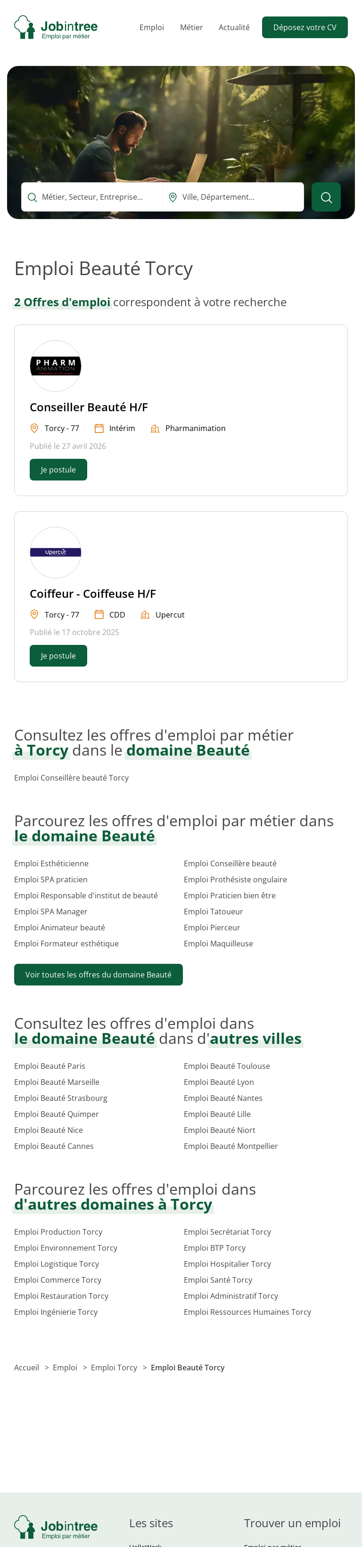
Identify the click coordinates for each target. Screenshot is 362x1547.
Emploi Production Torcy (58, 1232)
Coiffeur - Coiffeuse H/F (93, 593)
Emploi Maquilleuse (218, 943)
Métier (191, 27)
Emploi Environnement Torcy (65, 1248)
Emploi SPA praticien (51, 879)
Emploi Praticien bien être (230, 895)
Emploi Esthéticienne (51, 863)
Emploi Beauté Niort (219, 1130)
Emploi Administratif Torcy (231, 1296)
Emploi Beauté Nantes (223, 1098)
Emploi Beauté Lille (217, 1114)
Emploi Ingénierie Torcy (56, 1312)
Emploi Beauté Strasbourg (60, 1098)
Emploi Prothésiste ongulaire (235, 879)
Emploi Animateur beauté (59, 927)
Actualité (234, 27)
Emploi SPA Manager (51, 911)
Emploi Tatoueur (213, 911)
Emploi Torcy (115, 1367)
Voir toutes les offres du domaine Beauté (98, 974)
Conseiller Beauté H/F (89, 407)
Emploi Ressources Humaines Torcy (247, 1312)
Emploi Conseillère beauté (230, 863)
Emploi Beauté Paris (49, 1066)
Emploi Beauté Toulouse (227, 1066)
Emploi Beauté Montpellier (231, 1146)
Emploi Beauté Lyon (219, 1082)
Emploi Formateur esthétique (66, 943)
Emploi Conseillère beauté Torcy (71, 778)
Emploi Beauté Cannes (54, 1146)
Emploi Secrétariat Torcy (227, 1232)
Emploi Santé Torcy (218, 1280)
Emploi (152, 27)
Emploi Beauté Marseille (56, 1082)
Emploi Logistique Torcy (56, 1264)
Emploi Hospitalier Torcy (227, 1264)
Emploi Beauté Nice (48, 1130)
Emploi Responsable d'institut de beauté (86, 895)
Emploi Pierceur (212, 927)
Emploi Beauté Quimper (56, 1114)
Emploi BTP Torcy (215, 1248)
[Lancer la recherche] (326, 197)
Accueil (27, 1367)
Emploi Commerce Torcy (57, 1280)
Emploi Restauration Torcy (61, 1296)
